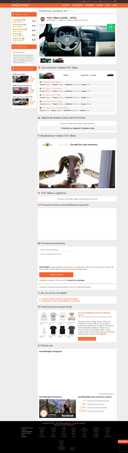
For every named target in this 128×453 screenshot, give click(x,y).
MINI (84, 435)
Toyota (61, 446)
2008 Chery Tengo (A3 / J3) (22, 85)
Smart (107, 435)
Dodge (64, 428)
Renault (107, 428)
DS (53, 433)
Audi (41, 429)
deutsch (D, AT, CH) (109, 1)
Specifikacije (77, 5)
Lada (73, 436)
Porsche (96, 436)
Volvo (61, 449)
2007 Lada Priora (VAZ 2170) (22, 97)
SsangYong (107, 436)
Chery (42, 435)
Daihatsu (53, 436)
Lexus (84, 431)
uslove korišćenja (68, 269)
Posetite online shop (87, 339)
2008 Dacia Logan (19, 74)
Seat (107, 433)
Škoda (73, 449)
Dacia (53, 435)
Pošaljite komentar (56, 275)
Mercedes (96, 428)
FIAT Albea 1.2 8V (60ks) (51, 82)
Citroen (53, 429)
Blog (108, 5)
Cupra (53, 431)
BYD (41, 433)
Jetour (73, 433)
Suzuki (61, 443)
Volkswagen (61, 448)
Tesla (61, 444)
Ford (63, 431)
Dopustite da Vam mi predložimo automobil (61, 301)
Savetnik (65, 5)
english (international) (93, 1)
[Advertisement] (24, 143)
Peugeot (96, 435)
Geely (64, 433)
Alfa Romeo (42, 428)
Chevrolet (42, 436)
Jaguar (73, 429)
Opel (96, 433)
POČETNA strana (45, 11)
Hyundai (64, 436)
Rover (107, 429)
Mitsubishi (96, 429)
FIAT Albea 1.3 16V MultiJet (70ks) (55, 108)
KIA (73, 435)
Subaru (61, 441)
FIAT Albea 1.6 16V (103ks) (52, 101)
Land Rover (84, 429)
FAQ (23, 435)
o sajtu (13, 1)
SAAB (107, 431)
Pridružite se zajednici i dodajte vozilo (78, 128)
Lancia (84, 428)
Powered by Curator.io (106, 393)
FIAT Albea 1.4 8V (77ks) (51, 95)
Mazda (84, 436)
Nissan (96, 431)
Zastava (72, 448)
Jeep (73, 431)
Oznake (100, 5)
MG (84, 433)
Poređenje (89, 5)
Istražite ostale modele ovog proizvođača (60, 299)
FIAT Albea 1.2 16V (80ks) (51, 89)
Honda (64, 435)
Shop (115, 5)
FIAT (65, 11)
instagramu (101, 334)
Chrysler (53, 428)
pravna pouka (20, 1)
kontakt (28, 1)
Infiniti (73, 428)
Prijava (81, 1)
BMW (42, 431)
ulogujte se (44, 280)
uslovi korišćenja (27, 431)
